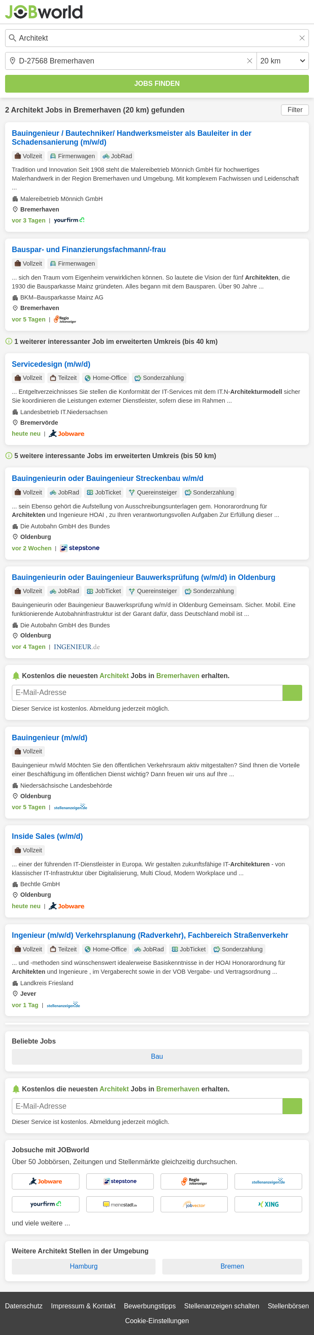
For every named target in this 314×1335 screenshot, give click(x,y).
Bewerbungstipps (150, 1306)
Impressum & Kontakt (83, 1306)
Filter (295, 109)
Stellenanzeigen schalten (221, 1306)
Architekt (27, 110)
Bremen (232, 1266)
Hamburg (84, 1266)
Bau (157, 1056)
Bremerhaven (97, 110)
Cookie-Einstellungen (157, 1320)
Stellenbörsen (288, 1306)
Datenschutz (24, 1306)
